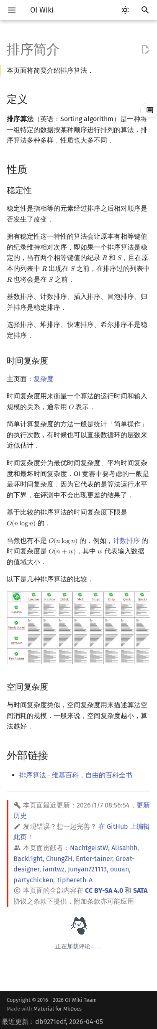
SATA (140, 890)
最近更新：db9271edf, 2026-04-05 (52, 1022)
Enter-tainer (94, 859)
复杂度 (43, 379)
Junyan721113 (87, 869)
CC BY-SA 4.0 (104, 890)
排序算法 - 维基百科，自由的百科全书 (75, 775)
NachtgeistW (89, 848)
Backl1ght (28, 859)
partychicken (33, 880)
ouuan (119, 869)
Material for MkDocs (57, 1009)
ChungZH (59, 859)
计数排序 (126, 541)
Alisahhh (124, 848)
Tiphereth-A (75, 880)
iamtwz (53, 869)
